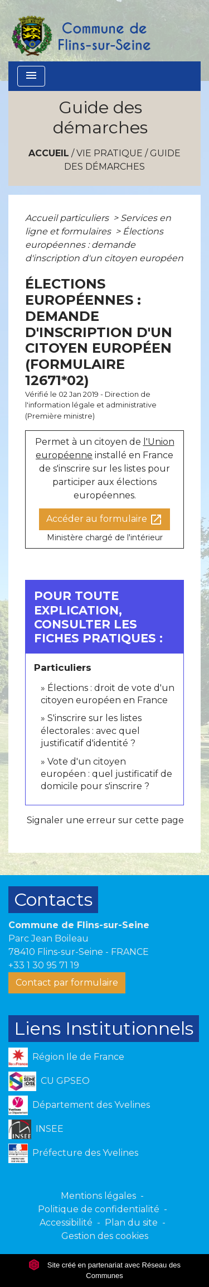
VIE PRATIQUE (109, 153)
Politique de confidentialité (98, 1209)
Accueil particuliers (68, 218)
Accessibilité (66, 1222)
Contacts (53, 899)
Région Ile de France (66, 1057)
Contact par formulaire (67, 982)
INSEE (36, 1129)
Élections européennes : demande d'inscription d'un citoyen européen (104, 244)
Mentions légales (98, 1195)
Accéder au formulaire (104, 519)
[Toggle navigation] (31, 76)
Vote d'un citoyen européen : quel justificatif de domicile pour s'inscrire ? (106, 774)
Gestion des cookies (104, 1236)
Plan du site (131, 1222)
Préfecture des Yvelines (73, 1153)
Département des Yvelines (79, 1105)
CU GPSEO (49, 1081)
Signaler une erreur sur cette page (105, 820)
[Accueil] (80, 30)
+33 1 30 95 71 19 (43, 965)
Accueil (48, 153)
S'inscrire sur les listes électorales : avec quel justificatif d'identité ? (91, 730)
